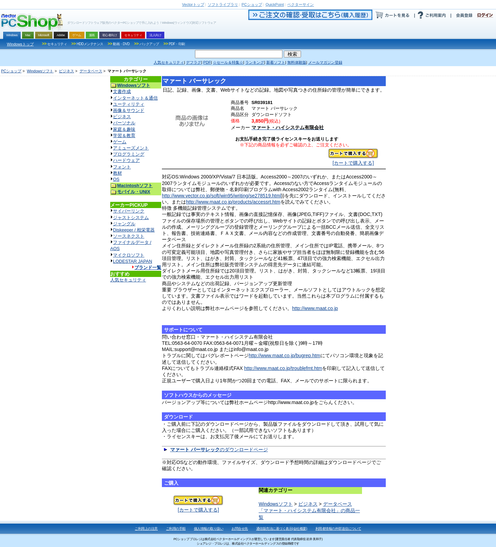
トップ (193, 4)
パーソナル (124, 122)
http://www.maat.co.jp (315, 308)
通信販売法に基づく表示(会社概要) (281, 528)
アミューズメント (131, 148)
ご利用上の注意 (146, 528)
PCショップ (11, 71)
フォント (122, 166)
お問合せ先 (239, 528)
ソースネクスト (128, 236)
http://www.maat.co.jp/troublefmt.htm (283, 368)
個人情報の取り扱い (209, 528)
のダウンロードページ (219, 449)
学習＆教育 (124, 135)
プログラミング (128, 154)
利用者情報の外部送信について (338, 528)
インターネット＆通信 (135, 98)
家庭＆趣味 (124, 129)
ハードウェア (126, 160)
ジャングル (124, 223)
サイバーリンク (128, 211)
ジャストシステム (131, 217)
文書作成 (122, 91)
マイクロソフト (128, 255)
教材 (117, 173)
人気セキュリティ (128, 279)
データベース (91, 71)
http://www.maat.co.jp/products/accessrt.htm (233, 202)
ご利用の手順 (176, 528)
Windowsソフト (40, 71)
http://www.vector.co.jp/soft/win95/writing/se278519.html (221, 195)
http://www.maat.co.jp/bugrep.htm (284, 355)
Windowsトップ (20, 44)
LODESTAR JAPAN (132, 261)
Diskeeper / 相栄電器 (134, 230)
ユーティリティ (128, 104)
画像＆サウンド (128, 110)
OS (116, 179)
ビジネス (66, 71)
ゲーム (119, 141)
